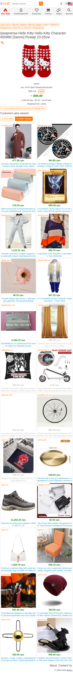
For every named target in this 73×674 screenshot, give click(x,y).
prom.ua (5, 440)
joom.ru (5, 485)
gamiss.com (7, 395)
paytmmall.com (45, 260)
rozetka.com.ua (45, 395)
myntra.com (7, 125)
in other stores (24, 118)
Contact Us (65, 665)
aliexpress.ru (7, 170)
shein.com (6, 260)
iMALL (70, 670)
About (53, 665)
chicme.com (43, 215)
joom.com (42, 440)
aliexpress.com (44, 125)
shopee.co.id (43, 485)
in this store (8, 118)
